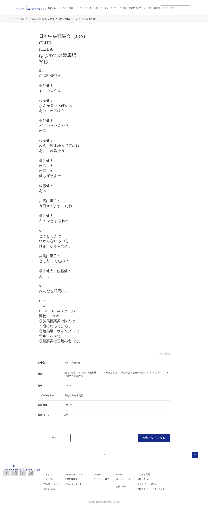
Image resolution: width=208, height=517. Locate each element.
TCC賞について (50, 484)
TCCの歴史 (48, 479)
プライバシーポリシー (147, 484)
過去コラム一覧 (123, 479)
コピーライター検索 (88, 8)
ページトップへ (195, 455)
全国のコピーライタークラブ (151, 489)
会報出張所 (121, 487)
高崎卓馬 (69, 396)
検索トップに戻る (153, 438)
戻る (54, 438)
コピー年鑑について (132, 8)
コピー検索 (68, 8)
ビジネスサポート (73, 484)
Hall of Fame (49, 489)
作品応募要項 (154, 8)
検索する (187, 7)
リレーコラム (110, 8)
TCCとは (47, 475)
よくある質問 (143, 475)
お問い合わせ (143, 479)
